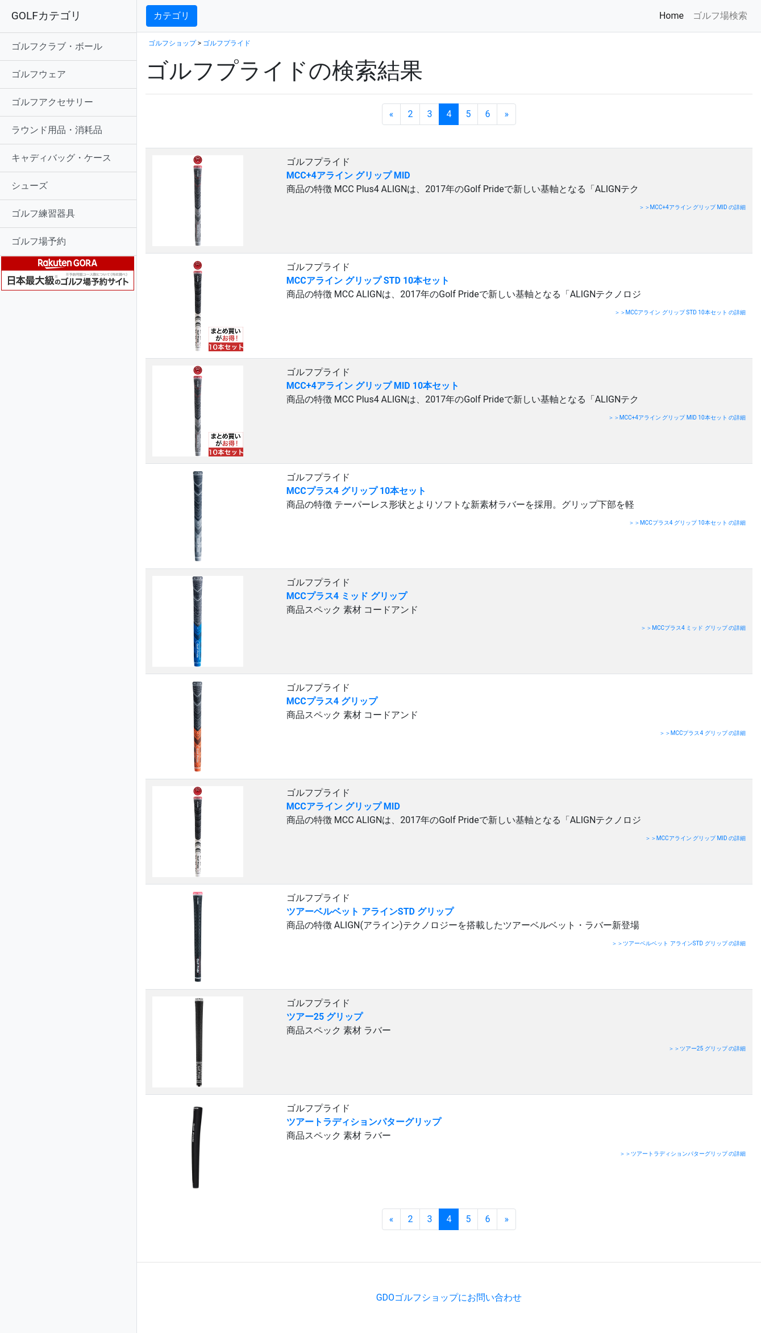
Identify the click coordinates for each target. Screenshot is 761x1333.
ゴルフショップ (172, 43)
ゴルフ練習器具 (43, 213)
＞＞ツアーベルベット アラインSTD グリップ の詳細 (679, 943)
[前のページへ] (391, 114)
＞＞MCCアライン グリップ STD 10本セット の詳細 (680, 312)
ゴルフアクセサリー (52, 102)
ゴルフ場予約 (38, 241)
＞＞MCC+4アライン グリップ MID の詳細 (692, 207)
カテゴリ (171, 15)
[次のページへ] (507, 114)
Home (673, 15)
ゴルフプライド (227, 43)
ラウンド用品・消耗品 (56, 129)
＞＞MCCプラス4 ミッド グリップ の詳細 (693, 628)
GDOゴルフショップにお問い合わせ (449, 1297)
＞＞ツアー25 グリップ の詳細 (707, 1048)
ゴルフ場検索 (720, 15)
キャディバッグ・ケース (61, 157)
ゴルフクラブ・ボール (56, 46)
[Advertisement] (278, 1244)
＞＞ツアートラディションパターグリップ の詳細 (682, 1154)
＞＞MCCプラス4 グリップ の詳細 (702, 733)
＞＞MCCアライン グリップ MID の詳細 (695, 838)
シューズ (29, 185)
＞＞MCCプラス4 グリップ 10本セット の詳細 (687, 523)
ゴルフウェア (38, 74)
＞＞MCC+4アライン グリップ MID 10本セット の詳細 (677, 417)
